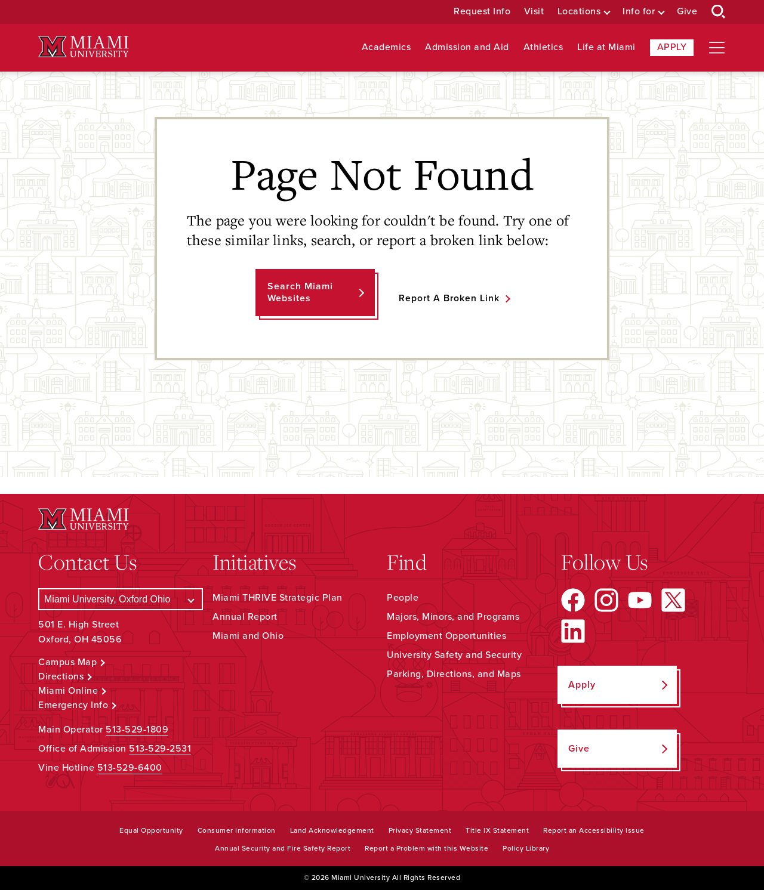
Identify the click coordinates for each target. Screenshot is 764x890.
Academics (386, 47)
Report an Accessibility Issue (594, 830)
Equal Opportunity (151, 830)
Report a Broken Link (449, 298)
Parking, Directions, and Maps (454, 674)
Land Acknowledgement (332, 830)
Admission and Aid (467, 47)
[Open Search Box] (718, 12)
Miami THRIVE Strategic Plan (277, 598)
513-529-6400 (129, 768)
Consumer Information (237, 830)
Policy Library (526, 848)
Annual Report (245, 617)
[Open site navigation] (717, 48)
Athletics (543, 47)
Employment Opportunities (446, 636)
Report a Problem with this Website (426, 848)
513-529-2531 (160, 749)
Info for (639, 11)
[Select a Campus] (120, 599)
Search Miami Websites (299, 292)
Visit (534, 11)
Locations (579, 11)
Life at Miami (606, 47)
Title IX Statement (497, 830)
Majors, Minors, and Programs (453, 617)
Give (687, 11)
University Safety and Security (454, 655)
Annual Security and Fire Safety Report (282, 848)
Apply (672, 47)
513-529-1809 (137, 730)
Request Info (482, 11)
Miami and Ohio (248, 636)
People (402, 598)
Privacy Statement (420, 830)
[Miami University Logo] (83, 47)
